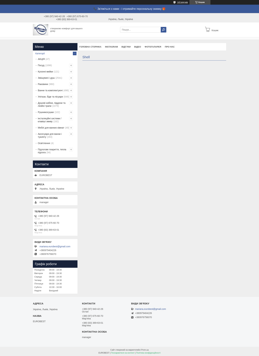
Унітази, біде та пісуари (50, 96)
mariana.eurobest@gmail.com (54, 246)
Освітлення (44, 143)
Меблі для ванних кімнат (51, 127)
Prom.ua (145, 350)
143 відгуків (182, 2)
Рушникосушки (46, 112)
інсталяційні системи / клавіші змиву (49, 120)
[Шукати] (163, 29)
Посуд (41, 65)
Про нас (170, 47)
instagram (111, 47)
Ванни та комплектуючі (50, 90)
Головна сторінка (90, 47)
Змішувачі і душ (46, 78)
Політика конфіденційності (148, 353)
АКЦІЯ (41, 59)
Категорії (40, 53)
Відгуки (126, 47)
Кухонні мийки (45, 71)
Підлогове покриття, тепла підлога (52, 151)
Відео (137, 47)
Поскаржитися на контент (122, 353)
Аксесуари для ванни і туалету (50, 135)
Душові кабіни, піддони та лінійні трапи (51, 104)
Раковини (43, 84)
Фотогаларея (153, 47)
